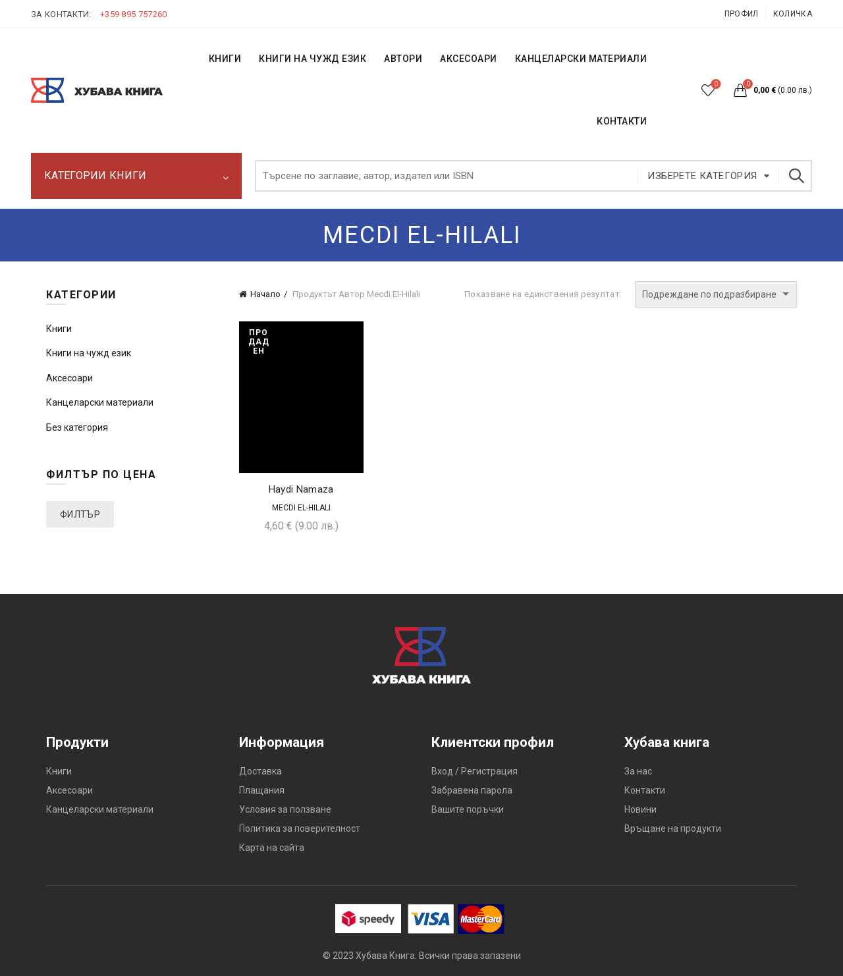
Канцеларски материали (581, 58)
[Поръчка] (716, 294)
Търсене (795, 175)
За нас (638, 771)
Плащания (262, 790)
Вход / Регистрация (474, 771)
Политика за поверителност (299, 828)
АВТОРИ (403, 58)
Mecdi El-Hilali (301, 507)
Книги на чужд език (88, 353)
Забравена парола (471, 790)
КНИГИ (225, 58)
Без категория (77, 427)
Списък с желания (715, 84)
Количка (792, 13)
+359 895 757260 (133, 14)
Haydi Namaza (301, 489)
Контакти (644, 790)
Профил (741, 13)
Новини (640, 809)
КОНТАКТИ (622, 121)
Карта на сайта (271, 847)
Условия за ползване (285, 809)
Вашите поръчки (467, 809)
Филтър (80, 514)
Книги (59, 328)
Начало (265, 294)
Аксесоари (468, 58)
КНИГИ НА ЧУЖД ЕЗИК (312, 58)
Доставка (260, 771)
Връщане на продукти (672, 828)
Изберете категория (702, 176)
